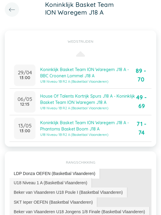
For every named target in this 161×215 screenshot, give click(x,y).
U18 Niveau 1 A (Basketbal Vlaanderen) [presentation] (50, 182)
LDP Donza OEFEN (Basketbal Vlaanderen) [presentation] (54, 173)
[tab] (55, 174)
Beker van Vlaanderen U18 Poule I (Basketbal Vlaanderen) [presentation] (68, 192)
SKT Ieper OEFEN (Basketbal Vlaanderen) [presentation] (53, 202)
